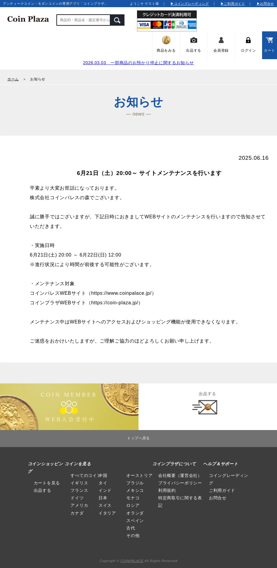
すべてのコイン (85, 475)
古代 (130, 528)
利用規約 (167, 490)
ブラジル (135, 483)
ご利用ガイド (222, 490)
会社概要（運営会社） (180, 475)
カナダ (77, 513)
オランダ (135, 513)
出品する (42, 490)
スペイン (135, 520)
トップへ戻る (138, 438)
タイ (103, 483)
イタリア (107, 513)
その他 (132, 535)
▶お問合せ (265, 3)
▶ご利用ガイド (233, 3)
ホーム (13, 79)
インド (105, 490)
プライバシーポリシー (180, 483)
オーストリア (139, 475)
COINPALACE (132, 561)
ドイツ (77, 497)
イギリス (79, 483)
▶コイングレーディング (189, 3)
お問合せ (218, 497)
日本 (103, 497)
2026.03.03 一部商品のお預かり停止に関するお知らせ (138, 62)
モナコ (132, 497)
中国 (103, 475)
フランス (79, 490)
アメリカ (79, 505)
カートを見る (47, 483)
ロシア (132, 505)
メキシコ (135, 490)
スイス (105, 505)
